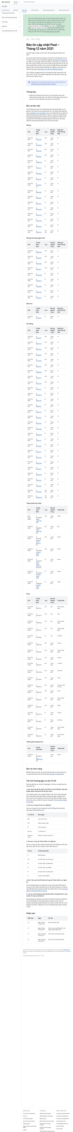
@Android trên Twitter (45, 1113)
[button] (9, 13)
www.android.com (61, 1121)
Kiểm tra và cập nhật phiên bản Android (52, 69)
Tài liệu (4, 6)
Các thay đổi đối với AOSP (52, 32)
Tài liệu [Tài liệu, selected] (15, 2)
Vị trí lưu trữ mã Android (29, 1113)
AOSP (27, 39)
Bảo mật (38, 39)
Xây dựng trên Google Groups (45, 1128)
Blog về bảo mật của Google (47, 1121)
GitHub (25, 1130)
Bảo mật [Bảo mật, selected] (24, 10)
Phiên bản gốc (26, 1123)
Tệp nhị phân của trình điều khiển (29, 1126)
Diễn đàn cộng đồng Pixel (57, 774)
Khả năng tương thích (48, 10)
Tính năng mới (5, 10)
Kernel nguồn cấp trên (39, 521)
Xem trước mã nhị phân (29, 1121)
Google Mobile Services (62, 1123)
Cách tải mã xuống (27, 1118)
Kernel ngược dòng (37, 564)
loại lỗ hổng (33, 113)
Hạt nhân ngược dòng (38, 541)
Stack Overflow (60, 1126)
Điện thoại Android (64, 10)
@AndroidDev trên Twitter (46, 1116)
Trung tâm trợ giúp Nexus (62, 1118)
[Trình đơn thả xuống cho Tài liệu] (19, 2)
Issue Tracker (59, 1128)
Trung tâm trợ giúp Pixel (62, 1116)
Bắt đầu (16, 10)
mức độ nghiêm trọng (43, 113)
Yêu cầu (25, 1116)
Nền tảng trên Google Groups (45, 1124)
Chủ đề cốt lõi (35, 10)
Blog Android (43, 1118)
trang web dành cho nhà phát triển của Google (43, 84)
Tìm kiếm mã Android (29, 2)
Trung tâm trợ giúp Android (63, 1113)
